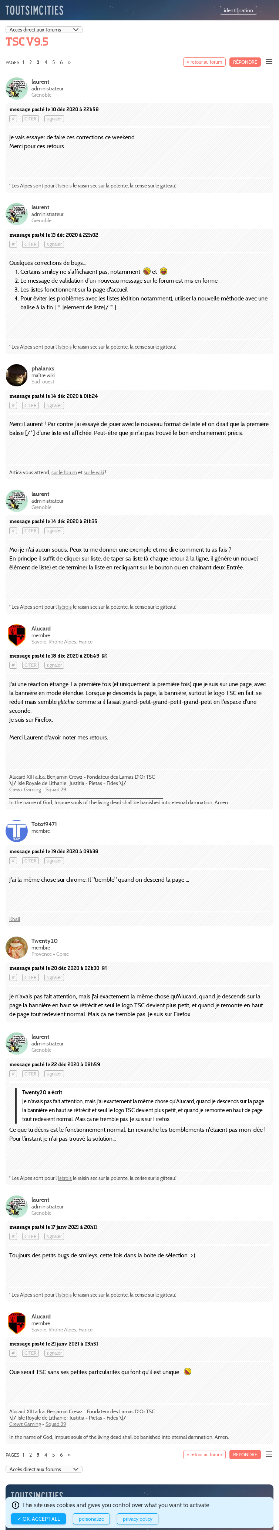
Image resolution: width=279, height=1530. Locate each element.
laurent (40, 81)
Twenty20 (44, 940)
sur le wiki (94, 472)
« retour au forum (204, 62)
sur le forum (64, 472)
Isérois (65, 185)
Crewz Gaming (25, 789)
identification (238, 10)
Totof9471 (44, 824)
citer (30, 119)
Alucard (41, 628)
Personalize (91, 1519)
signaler (54, 119)
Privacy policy (137, 1519)
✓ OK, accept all (38, 1519)
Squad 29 (56, 789)
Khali (14, 919)
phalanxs (42, 368)
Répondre (245, 62)
